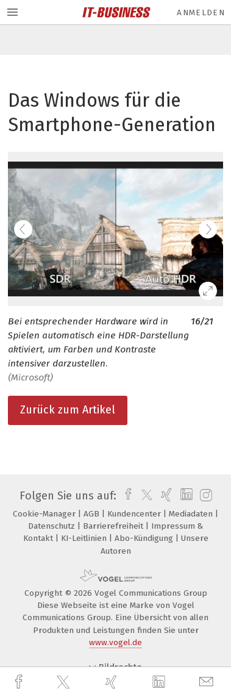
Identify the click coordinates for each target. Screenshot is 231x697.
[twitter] (64, 682)
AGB (93, 514)
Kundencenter (135, 514)
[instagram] (204, 495)
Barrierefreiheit (114, 526)
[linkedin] (160, 682)
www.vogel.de (115, 642)
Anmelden (201, 12)
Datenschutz (52, 526)
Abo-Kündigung (145, 538)
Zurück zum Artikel (67, 409)
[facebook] (20, 682)
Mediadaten (192, 514)
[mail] (207, 682)
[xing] (112, 682)
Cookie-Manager (45, 514)
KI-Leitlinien (85, 538)
